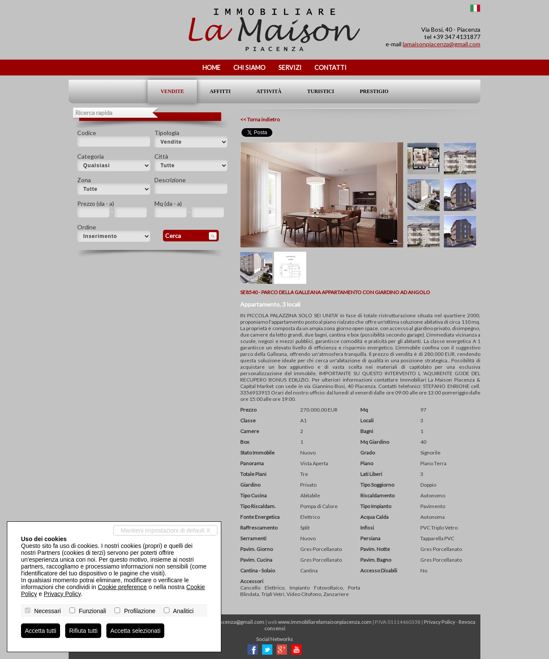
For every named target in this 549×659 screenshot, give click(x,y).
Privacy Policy (439, 622)
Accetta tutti (40, 630)
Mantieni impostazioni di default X (165, 530)
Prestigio (374, 91)
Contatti (330, 67)
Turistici (320, 91)
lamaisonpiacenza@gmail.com (441, 44)
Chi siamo (249, 67)
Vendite (172, 91)
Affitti (220, 91)
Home (211, 67)
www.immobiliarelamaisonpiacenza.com (324, 622)
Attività (268, 91)
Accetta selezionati (135, 630)
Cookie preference (122, 587)
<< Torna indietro (260, 119)
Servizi (290, 67)
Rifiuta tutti (83, 630)
